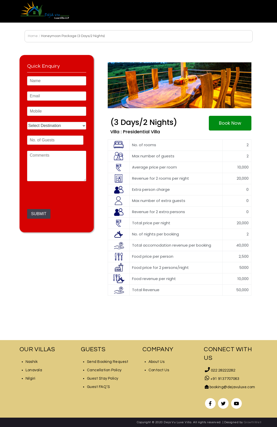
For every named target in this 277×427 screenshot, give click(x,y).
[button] (230, 123)
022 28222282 (220, 370)
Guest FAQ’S (98, 387)
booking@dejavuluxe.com (230, 387)
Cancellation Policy (104, 370)
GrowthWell (253, 422)
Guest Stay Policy (102, 378)
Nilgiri (30, 378)
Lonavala (34, 370)
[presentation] (65, 199)
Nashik (32, 362)
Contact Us (159, 370)
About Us (157, 362)
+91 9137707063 (222, 379)
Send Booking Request (107, 362)
